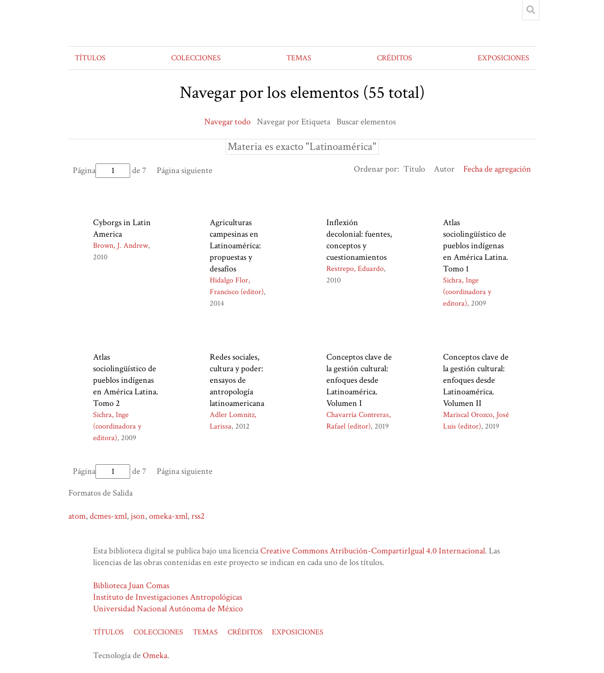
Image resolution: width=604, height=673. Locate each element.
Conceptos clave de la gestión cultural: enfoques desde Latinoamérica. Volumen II (476, 380)
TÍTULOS (90, 58)
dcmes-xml (108, 516)
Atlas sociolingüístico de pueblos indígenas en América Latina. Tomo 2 (125, 380)
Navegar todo (227, 121)
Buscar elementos (366, 121)
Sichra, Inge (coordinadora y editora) (467, 292)
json (138, 516)
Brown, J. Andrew (120, 246)
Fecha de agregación (497, 169)
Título (414, 169)
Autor (444, 169)
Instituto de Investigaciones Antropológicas (167, 597)
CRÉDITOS (394, 58)
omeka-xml (168, 516)
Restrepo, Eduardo (355, 269)
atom (77, 516)
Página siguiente (185, 170)
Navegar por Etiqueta (293, 121)
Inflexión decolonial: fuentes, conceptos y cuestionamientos (359, 240)
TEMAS (298, 58)
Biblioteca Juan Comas (131, 585)
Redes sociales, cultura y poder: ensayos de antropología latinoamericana (237, 380)
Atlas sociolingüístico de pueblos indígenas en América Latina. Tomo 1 (475, 245)
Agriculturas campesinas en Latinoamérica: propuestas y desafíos (235, 245)
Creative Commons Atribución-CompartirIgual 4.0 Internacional (372, 550)
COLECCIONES (196, 58)
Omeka (155, 655)
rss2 (198, 516)
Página (101, 170)
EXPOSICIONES (503, 58)
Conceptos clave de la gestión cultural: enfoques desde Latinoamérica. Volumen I (359, 380)
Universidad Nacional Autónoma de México (168, 608)
